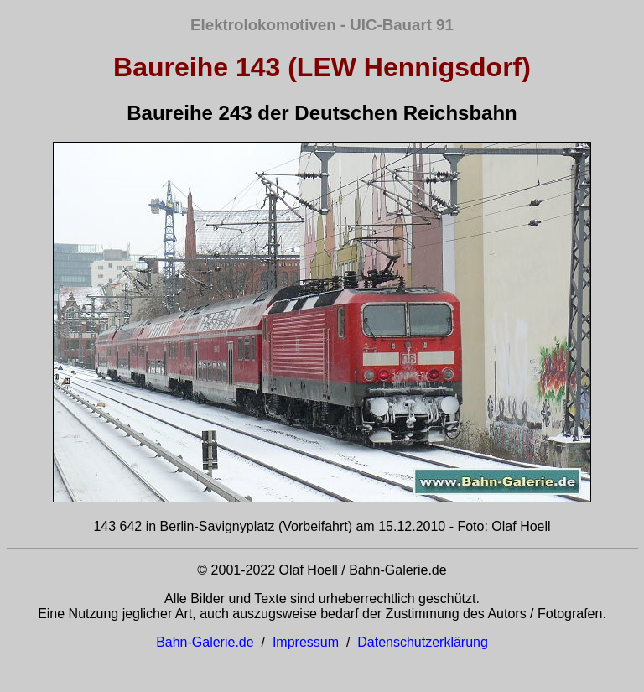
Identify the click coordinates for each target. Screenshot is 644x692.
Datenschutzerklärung (422, 642)
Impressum (306, 642)
